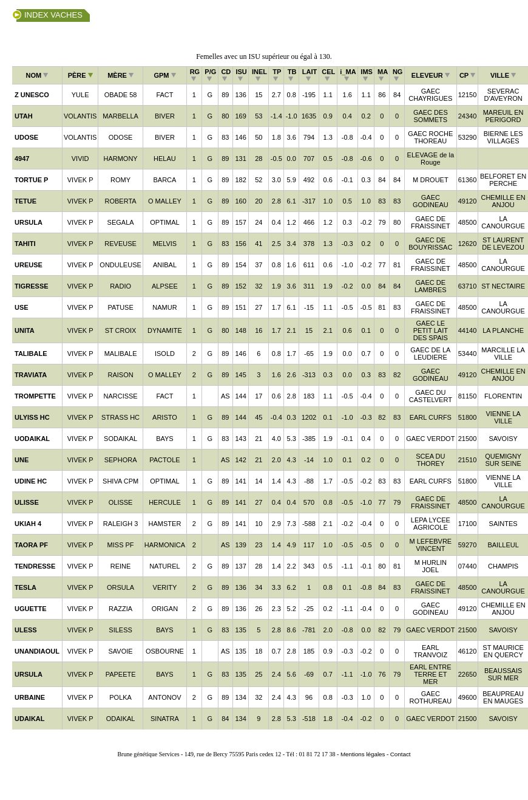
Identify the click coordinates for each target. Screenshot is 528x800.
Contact (400, 754)
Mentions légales (362, 754)
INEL (259, 74)
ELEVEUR (430, 75)
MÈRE (120, 75)
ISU (240, 74)
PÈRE (80, 75)
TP (276, 74)
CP (467, 75)
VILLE (503, 75)
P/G (210, 74)
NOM (37, 75)
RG (195, 74)
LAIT (309, 74)
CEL (328, 74)
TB (292, 74)
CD (226, 74)
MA (382, 74)
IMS (366, 74)
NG (398, 74)
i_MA (348, 74)
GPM (164, 75)
